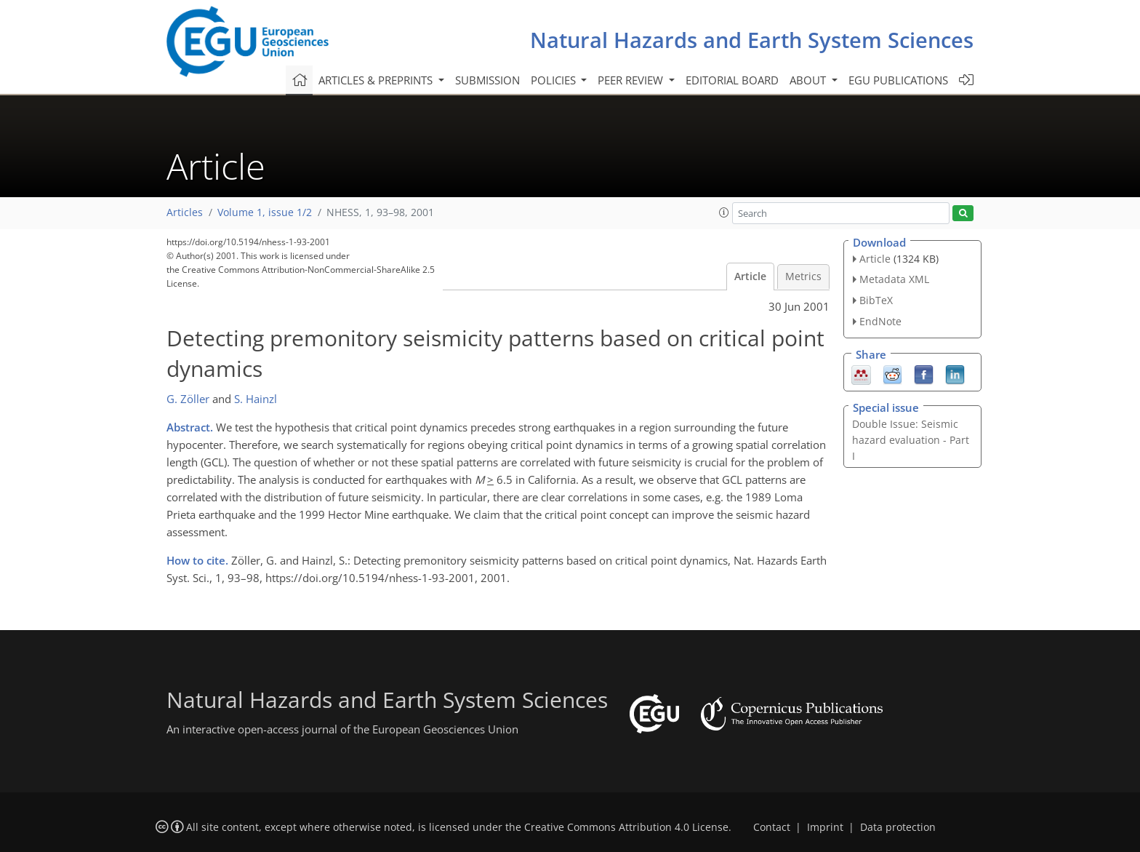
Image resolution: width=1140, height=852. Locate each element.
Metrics (803, 276)
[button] (724, 212)
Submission (487, 80)
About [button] (809, 80)
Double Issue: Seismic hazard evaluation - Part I (910, 440)
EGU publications (898, 80)
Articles (184, 212)
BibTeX (876, 300)
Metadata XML (894, 279)
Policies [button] (555, 80)
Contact (771, 827)
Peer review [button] (632, 80)
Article (750, 276)
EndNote (880, 321)
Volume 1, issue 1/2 (264, 212)
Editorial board (732, 80)
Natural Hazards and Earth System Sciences (752, 39)
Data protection (898, 827)
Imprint (825, 827)
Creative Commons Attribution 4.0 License (626, 827)
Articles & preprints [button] (376, 80)
